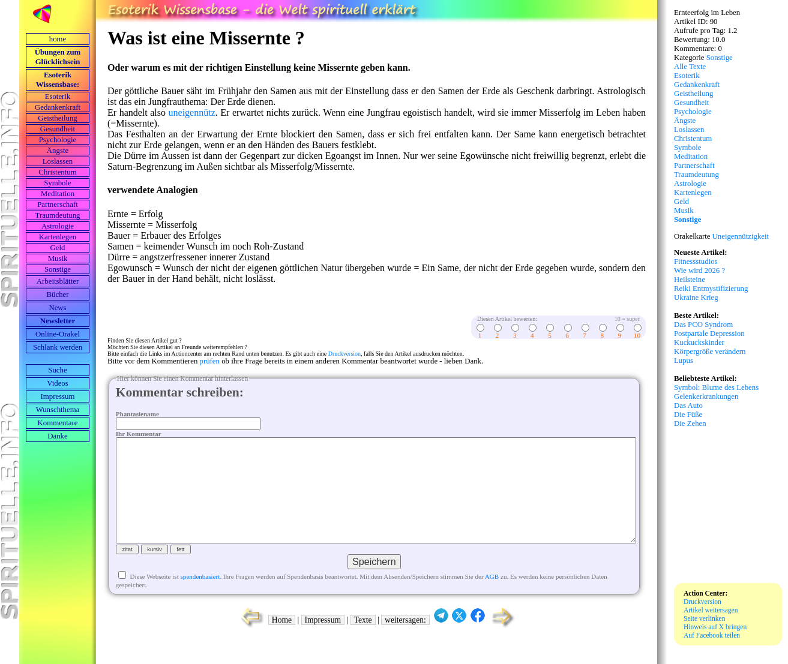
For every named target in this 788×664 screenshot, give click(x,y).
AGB (492, 598)
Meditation (57, 194)
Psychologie (58, 140)
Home (282, 641)
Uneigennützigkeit (740, 236)
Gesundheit (57, 129)
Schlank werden (57, 347)
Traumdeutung (57, 215)
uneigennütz (192, 112)
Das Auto (688, 405)
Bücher (58, 294)
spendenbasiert (200, 598)
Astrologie (57, 226)
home (57, 39)
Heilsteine (689, 279)
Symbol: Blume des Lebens (716, 387)
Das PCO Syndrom (703, 324)
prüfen (210, 361)
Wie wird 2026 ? (699, 270)
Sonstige (57, 269)
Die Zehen (690, 423)
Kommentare (58, 423)
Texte (363, 641)
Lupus (683, 360)
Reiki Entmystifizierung (711, 288)
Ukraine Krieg (696, 297)
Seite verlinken (704, 618)
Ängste (57, 150)
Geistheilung (57, 118)
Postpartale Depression (709, 333)
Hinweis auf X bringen (715, 626)
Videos (57, 383)
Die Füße (688, 414)
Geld (57, 248)
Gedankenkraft (57, 107)
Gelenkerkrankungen (706, 396)
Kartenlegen (58, 237)
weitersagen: (405, 641)
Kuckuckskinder (699, 342)
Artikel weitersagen (711, 610)
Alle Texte (690, 66)
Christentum (57, 172)
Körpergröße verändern (710, 351)
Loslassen (58, 161)
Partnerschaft (57, 204)
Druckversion (344, 353)
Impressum (58, 396)
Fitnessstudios (696, 261)
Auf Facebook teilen (712, 635)
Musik (58, 258)
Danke (57, 436)
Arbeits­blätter (58, 281)
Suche (57, 370)
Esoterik (58, 96)
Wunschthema (58, 409)
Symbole (57, 183)
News (57, 308)
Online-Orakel (57, 334)
